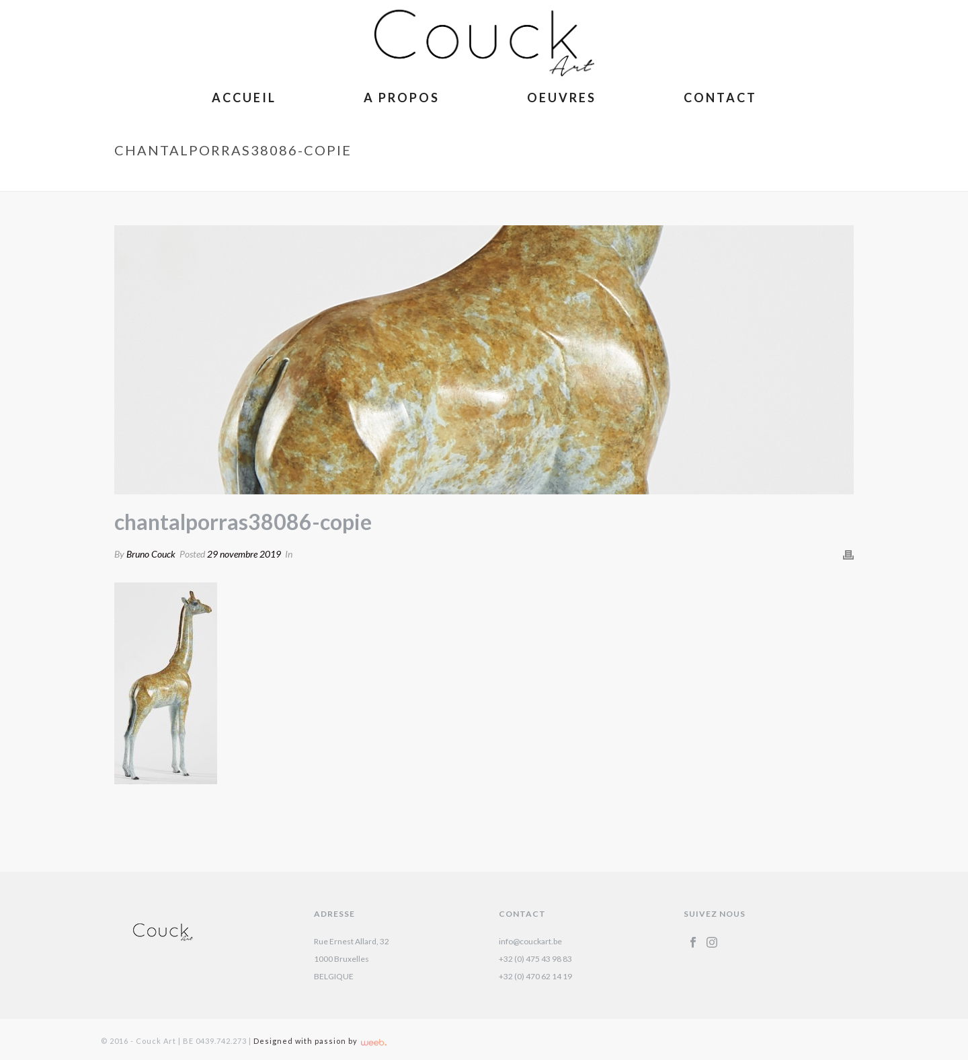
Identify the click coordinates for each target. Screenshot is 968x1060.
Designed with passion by (320, 1040)
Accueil (244, 97)
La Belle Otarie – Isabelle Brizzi (645, 178)
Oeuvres (561, 97)
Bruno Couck (150, 554)
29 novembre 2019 (244, 554)
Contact (720, 97)
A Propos (402, 97)
